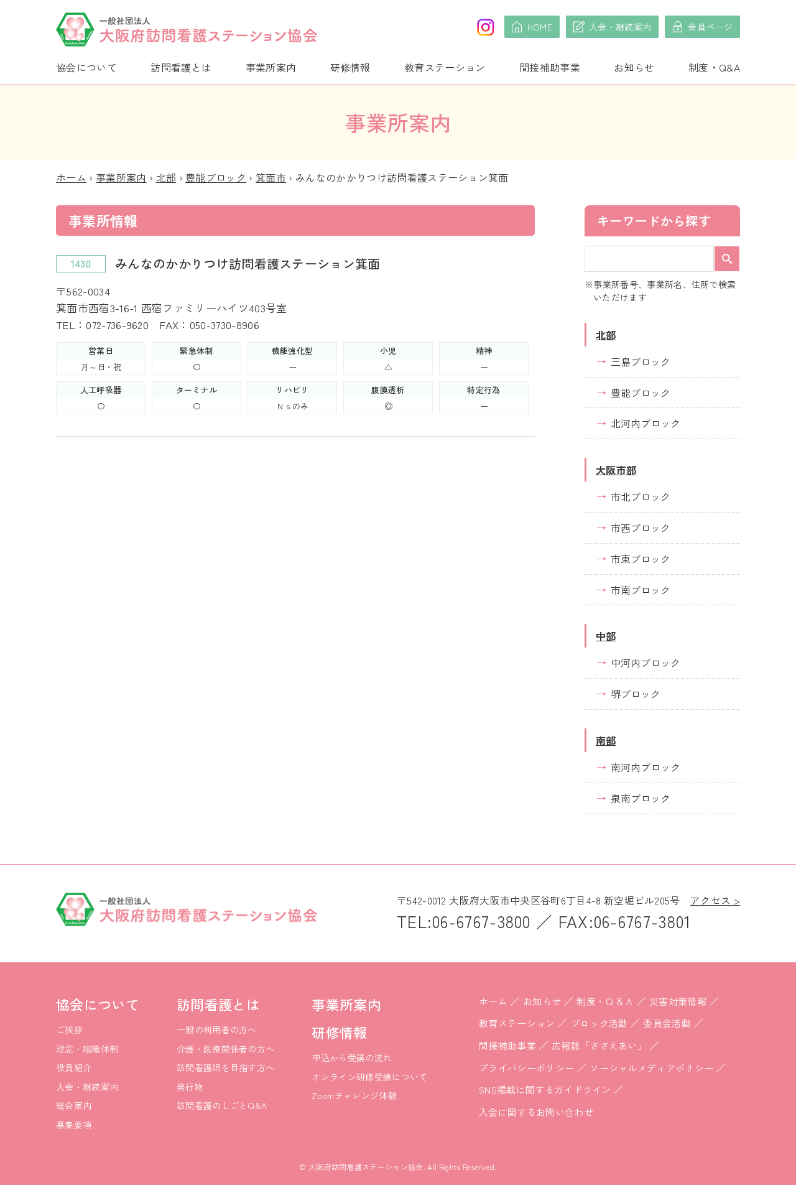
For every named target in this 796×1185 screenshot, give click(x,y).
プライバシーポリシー (526, 1067)
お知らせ (634, 67)
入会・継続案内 (87, 1086)
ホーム (71, 177)
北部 (166, 177)
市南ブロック (640, 589)
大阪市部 (616, 469)
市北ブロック (640, 496)
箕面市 (271, 177)
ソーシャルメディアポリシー (651, 1067)
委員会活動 (667, 1022)
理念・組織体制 (87, 1049)
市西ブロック (640, 527)
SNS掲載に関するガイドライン (545, 1089)
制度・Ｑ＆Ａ (605, 1001)
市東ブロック (640, 558)
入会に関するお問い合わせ (536, 1111)
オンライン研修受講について (369, 1077)
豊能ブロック (215, 177)
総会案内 (73, 1105)
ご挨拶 (69, 1029)
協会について (86, 67)
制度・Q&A (714, 67)
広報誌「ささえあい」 (599, 1045)
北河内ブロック (645, 423)
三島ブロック (640, 361)
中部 (606, 635)
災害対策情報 (677, 1001)
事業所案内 (271, 67)
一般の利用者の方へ (217, 1029)
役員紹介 (73, 1067)
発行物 (190, 1086)
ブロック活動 (599, 1022)
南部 (606, 740)
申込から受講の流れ (352, 1057)
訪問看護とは (180, 67)
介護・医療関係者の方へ (226, 1049)
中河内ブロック (645, 662)
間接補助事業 (549, 67)
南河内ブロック (645, 767)
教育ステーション (445, 67)
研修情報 (350, 67)
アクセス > (715, 900)
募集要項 (73, 1124)
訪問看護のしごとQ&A (222, 1105)
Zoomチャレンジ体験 (354, 1095)
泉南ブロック (640, 798)
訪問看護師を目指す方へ (226, 1067)
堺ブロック (635, 693)
